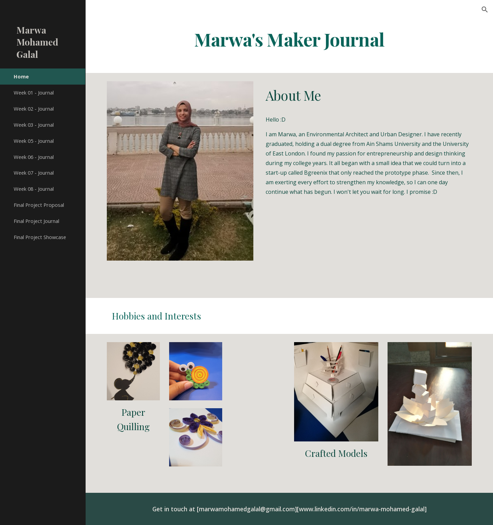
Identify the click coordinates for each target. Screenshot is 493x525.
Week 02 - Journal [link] (34, 108)
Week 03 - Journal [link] (34, 124)
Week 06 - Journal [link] (34, 156)
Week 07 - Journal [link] (34, 172)
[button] (485, 9)
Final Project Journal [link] (36, 220)
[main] (289, 39)
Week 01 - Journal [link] (34, 92)
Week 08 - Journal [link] (34, 188)
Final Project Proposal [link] (39, 204)
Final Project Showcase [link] (40, 237)
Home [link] (21, 76)
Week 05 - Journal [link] (34, 140)
